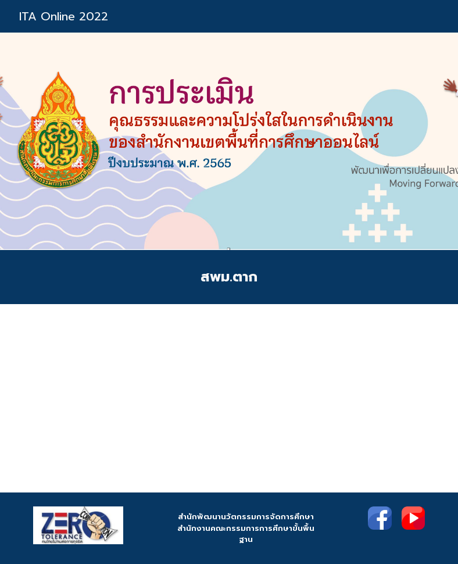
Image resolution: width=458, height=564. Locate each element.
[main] (229, 277)
